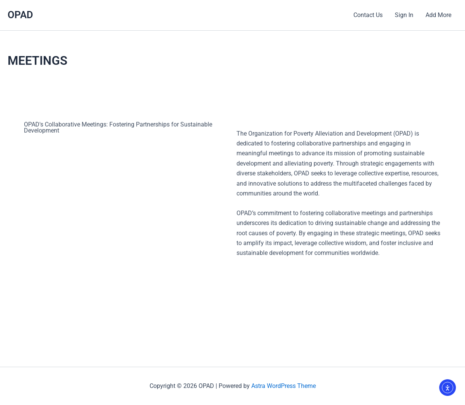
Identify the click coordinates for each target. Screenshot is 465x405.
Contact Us (368, 15)
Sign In (404, 15)
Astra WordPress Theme (283, 385)
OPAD (20, 14)
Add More (438, 15)
